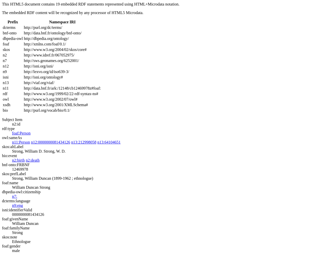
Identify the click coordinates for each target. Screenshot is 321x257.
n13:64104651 (108, 142)
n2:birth (18, 160)
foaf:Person (21, 133)
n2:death (33, 160)
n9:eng (17, 205)
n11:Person (21, 142)
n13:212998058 (83, 142)
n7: (14, 196)
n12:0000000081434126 (50, 142)
